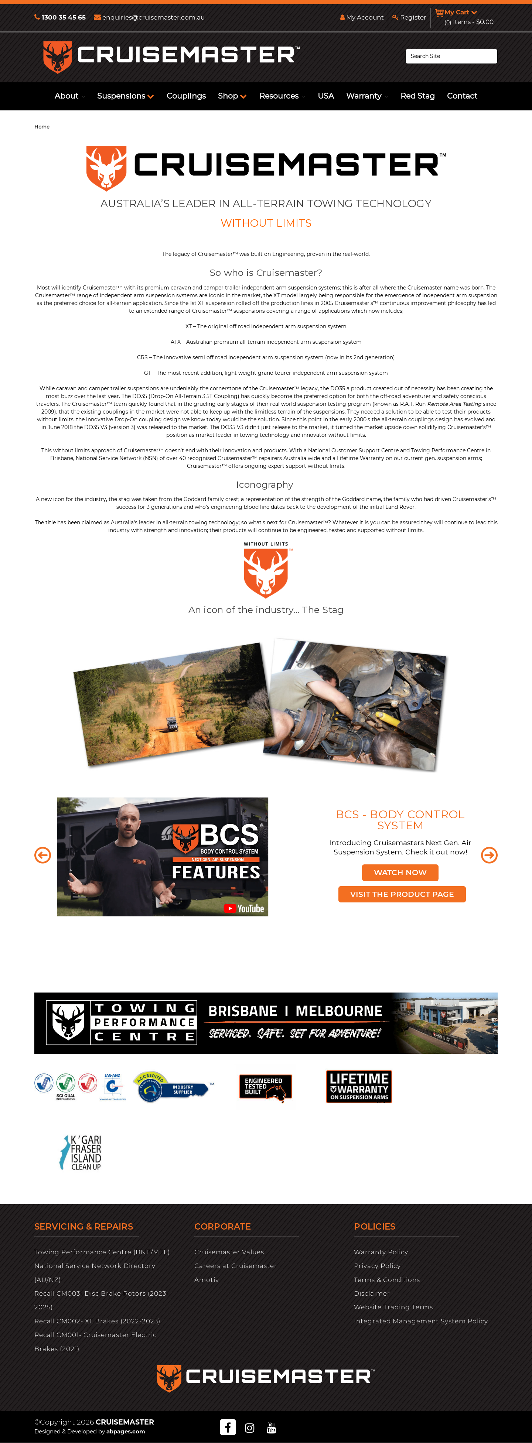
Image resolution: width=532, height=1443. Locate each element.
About (70, 95)
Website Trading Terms (393, 1307)
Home (42, 127)
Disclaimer (372, 1293)
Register (409, 17)
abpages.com (125, 1431)
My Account (361, 17)
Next (489, 855)
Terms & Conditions (387, 1279)
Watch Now (400, 872)
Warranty (367, 95)
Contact (462, 95)
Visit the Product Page (402, 894)
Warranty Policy (381, 1252)
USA (326, 95)
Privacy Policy (377, 1265)
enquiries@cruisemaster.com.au (149, 17)
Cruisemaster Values (229, 1252)
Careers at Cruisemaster (235, 1265)
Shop (232, 95)
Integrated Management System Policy (421, 1321)
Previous (42, 855)
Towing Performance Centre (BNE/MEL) (102, 1252)
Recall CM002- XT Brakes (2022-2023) (97, 1321)
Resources (282, 95)
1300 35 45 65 (60, 17)
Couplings (186, 95)
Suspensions (125, 95)
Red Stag (417, 95)
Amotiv (206, 1279)
